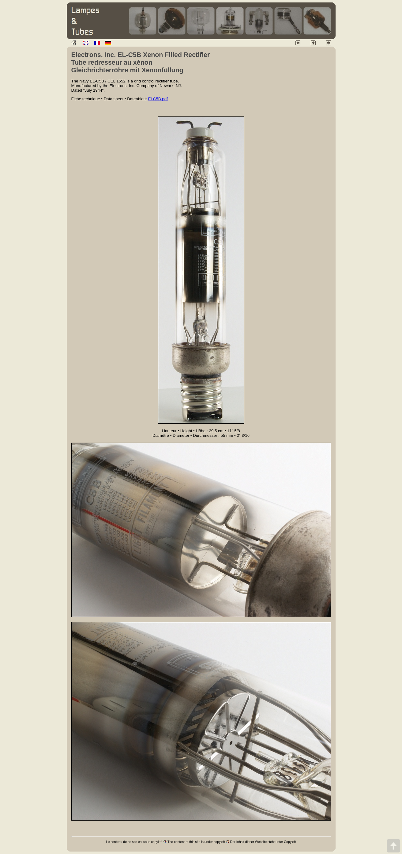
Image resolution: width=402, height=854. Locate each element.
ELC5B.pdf (157, 99)
